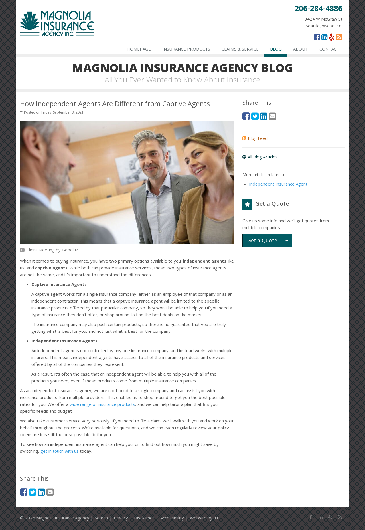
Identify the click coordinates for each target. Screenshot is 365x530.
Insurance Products (186, 49)
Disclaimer (144, 518)
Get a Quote (262, 240)
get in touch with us (59, 451)
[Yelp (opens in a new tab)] (332, 37)
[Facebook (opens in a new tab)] (317, 37)
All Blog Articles (260, 157)
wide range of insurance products (102, 404)
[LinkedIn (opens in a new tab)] (324, 37)
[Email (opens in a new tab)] (50, 492)
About (300, 49)
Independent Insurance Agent (278, 184)
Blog (276, 49)
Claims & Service (240, 49)
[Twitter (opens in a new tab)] (32, 492)
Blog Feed (255, 138)
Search (101, 518)
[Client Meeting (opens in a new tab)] (41, 250)
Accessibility (172, 518)
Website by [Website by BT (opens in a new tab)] (204, 518)
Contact (329, 49)
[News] (339, 37)
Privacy (121, 518)
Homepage (139, 49)
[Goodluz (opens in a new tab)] (70, 250)
